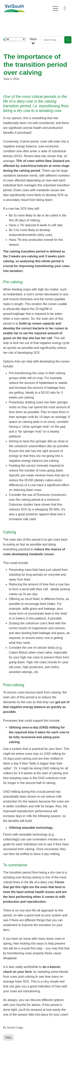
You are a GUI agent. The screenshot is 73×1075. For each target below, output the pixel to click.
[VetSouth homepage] (27, 8)
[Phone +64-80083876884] (64, 8)
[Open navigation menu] (55, 8)
